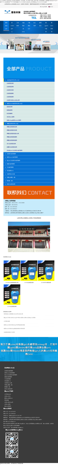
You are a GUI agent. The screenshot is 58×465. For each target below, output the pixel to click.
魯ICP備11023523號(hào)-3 (9, 421)
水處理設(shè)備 (10, 174)
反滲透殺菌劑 (10, 93)
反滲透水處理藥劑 (10, 153)
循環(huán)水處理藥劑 (11, 157)
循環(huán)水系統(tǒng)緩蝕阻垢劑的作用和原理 (14, 328)
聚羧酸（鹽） (9, 180)
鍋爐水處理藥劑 (10, 163)
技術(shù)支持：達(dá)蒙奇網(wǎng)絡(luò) (13, 427)
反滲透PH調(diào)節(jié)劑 (13, 100)
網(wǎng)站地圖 (43, 6)
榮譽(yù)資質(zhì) (8, 398)
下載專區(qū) (29, 25)
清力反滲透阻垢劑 (11, 143)
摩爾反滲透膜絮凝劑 (12, 140)
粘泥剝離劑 (9, 113)
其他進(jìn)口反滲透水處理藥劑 (14, 150)
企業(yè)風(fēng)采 (8, 402)
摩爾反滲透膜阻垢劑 (12, 126)
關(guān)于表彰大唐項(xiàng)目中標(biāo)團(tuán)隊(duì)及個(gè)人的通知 (19, 317)
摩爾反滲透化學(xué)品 (11, 123)
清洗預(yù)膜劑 (10, 116)
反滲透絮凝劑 (10, 96)
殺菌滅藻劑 (9, 110)
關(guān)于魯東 (46, 27)
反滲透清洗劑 (10, 90)
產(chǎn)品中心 (12, 27)
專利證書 (6, 400)
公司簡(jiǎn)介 (7, 394)
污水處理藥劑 (9, 167)
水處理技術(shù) (23, 27)
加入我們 (34, 24)
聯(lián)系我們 (51, 27)
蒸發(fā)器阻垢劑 (10, 184)
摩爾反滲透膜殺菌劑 (12, 137)
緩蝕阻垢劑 (9, 106)
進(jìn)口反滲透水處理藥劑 (12, 160)
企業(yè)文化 (7, 396)
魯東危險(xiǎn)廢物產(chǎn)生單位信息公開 (13, 313)
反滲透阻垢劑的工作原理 (9, 332)
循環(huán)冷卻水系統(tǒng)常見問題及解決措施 (14, 324)
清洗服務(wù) (9, 170)
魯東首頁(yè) (6, 25)
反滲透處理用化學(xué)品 (12, 80)
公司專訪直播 (7, 321)
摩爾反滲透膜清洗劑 (12, 130)
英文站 (50, 6)
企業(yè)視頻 (7, 404)
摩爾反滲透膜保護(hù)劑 (13, 133)
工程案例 (17, 24)
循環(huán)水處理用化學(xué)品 (13, 103)
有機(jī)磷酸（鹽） (10, 177)
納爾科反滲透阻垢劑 (12, 147)
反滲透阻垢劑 (10, 83)
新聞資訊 (40, 24)
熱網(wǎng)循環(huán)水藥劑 (14, 120)
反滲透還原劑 (10, 86)
